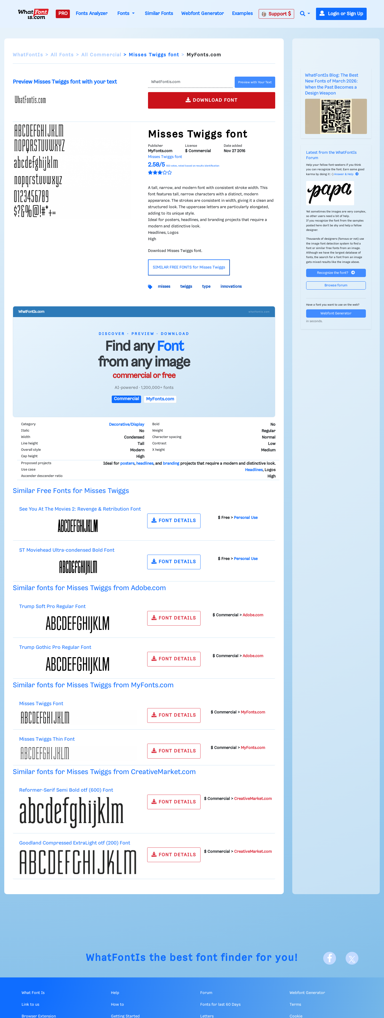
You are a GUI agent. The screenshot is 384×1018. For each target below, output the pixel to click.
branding (171, 463)
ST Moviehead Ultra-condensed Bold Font (66, 550)
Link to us (30, 1005)
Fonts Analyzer (91, 13)
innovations (231, 287)
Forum (206, 993)
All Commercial (101, 55)
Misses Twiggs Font (41, 703)
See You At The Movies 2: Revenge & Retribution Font (80, 509)
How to (117, 1005)
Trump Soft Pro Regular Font (52, 606)
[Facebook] (329, 958)
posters (127, 463)
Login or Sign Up (341, 13)
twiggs (186, 287)
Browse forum (336, 285)
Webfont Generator (202, 13)
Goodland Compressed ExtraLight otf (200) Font (74, 843)
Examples (242, 13)
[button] (305, 14)
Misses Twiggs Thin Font (47, 739)
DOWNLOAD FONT (212, 100)
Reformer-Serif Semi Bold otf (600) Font (66, 790)
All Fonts (62, 55)
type (206, 287)
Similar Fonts (159, 13)
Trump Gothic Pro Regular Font (55, 647)
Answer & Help (346, 174)
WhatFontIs (28, 55)
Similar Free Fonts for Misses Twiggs (71, 491)
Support (276, 14)
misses (164, 287)
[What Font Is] (33, 14)
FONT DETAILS (173, 520)
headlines (144, 463)
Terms (295, 1005)
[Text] (190, 82)
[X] (352, 958)
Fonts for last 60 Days (220, 1005)
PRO (62, 13)
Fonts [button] (124, 13)
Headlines (254, 470)
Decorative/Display (126, 425)
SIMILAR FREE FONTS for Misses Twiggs (189, 267)
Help (115, 993)
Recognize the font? (336, 273)
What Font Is (33, 993)
